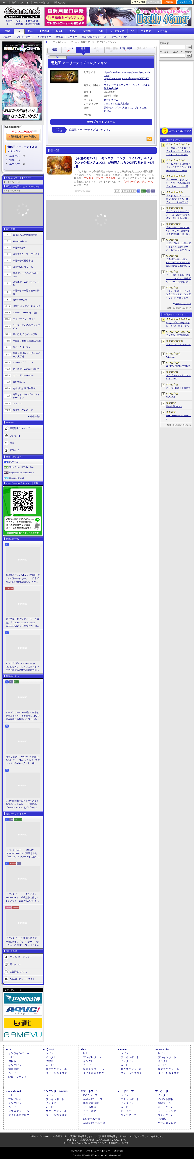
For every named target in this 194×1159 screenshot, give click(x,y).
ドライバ (14, 450)
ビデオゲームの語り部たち (26, 369)
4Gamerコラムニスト (23, 362)
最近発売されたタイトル (94, 37)
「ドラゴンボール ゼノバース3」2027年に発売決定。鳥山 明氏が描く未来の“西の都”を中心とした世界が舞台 (178, 215)
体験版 (59, 37)
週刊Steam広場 (20, 299)
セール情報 (89, 1107)
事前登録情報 (91, 1103)
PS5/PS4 (44, 31)
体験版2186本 (32, 24)
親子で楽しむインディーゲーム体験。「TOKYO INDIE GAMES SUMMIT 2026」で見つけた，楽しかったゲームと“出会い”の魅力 (23, 623)
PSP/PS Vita (162, 1049)
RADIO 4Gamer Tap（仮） (25, 312)
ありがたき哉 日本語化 (24, 388)
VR (101, 31)
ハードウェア (117, 31)
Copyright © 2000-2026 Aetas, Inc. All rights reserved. (97, 1155)
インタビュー (44, 37)
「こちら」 (114, 1139)
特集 (12, 159)
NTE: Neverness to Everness (178, 417)
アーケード (161, 1091)
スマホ (72, 31)
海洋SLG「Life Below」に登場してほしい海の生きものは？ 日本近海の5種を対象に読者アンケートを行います (23, 578)
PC (19, 31)
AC (132, 31)
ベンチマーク (128, 1114)
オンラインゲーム (18, 1053)
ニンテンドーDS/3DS (55, 1091)
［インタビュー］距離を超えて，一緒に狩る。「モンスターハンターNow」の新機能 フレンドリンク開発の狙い (22, 942)
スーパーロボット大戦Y (178, 388)
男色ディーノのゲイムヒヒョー (26, 275)
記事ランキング (17, 1076)
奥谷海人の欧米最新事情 (25, 234)
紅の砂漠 (170, 397)
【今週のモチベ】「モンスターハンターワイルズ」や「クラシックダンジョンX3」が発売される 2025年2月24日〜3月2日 (114, 162)
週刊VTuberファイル (23, 267)
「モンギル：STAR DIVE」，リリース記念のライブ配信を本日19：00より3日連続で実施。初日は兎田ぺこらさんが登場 (178, 231)
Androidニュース (92, 1099)
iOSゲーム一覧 (91, 1118)
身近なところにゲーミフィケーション (26, 396)
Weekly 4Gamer (20, 241)
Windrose (170, 357)
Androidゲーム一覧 (94, 1122)
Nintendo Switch (16, 478)
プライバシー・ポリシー (98, 1150)
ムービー (72, 37)
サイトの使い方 (41, 2)
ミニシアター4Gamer (23, 375)
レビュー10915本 (14, 24)
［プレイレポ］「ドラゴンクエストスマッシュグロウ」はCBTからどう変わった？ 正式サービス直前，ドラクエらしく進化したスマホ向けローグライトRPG (178, 294)
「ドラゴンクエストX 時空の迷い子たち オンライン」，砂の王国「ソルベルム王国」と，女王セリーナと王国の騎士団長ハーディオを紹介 (178, 199)
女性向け (88, 31)
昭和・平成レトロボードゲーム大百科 (26, 355)
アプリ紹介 (89, 1110)
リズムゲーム (165, 1114)
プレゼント (15, 435)
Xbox (30, 31)
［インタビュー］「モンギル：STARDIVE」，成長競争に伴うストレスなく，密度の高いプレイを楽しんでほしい (22, 898)
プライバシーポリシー (21, 957)
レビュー (7, 37)
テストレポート (130, 1099)
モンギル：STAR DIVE (177, 335)
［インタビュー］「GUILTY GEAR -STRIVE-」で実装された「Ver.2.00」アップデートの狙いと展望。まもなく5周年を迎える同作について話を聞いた (23, 853)
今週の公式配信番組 (23, 260)
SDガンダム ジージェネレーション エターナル (178, 324)
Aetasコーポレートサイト (22, 978)
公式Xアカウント (20, 2)
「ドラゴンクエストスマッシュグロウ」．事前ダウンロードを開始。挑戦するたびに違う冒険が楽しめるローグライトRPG (178, 278)
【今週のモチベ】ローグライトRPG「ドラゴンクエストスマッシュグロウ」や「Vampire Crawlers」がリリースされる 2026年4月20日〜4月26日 (178, 151)
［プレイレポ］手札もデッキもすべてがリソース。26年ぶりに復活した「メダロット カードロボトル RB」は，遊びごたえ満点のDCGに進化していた (178, 247)
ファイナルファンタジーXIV (178, 346)
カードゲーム (111, 99)
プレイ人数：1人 (124, 107)
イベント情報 (165, 1099)
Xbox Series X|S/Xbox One (21, 467)
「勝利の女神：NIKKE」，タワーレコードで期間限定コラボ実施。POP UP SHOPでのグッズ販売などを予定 (178, 263)
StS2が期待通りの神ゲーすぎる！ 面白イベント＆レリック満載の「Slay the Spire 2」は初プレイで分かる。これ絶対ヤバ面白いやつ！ (23, 804)
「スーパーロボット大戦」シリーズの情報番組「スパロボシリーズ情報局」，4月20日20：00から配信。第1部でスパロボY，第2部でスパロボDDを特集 (178, 183)
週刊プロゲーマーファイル (26, 254)
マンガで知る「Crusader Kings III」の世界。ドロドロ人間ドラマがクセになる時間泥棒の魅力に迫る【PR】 (22, 667)
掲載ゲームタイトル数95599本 (22, 21)
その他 (162, 1118)
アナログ (146, 31)
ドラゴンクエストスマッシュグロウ (178, 377)
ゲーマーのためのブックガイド (26, 327)
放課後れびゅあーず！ (24, 410)
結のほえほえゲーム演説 (25, 334)
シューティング (167, 1110)
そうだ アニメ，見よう (24, 319)
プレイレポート (24, 37)
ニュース (14, 155)
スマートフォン (89, 1091)
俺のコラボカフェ (22, 347)
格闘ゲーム (164, 1103)
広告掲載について (18, 971)
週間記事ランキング (20, 428)
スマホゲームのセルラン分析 (26, 283)
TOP (7, 31)
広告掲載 (118, 1150)
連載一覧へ (35, 416)
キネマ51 (17, 403)
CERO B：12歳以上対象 (116, 103)
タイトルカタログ (56, 1073)
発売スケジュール (56, 1069)
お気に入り (153, 2)
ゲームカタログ (119, 37)
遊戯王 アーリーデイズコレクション (90, 129)
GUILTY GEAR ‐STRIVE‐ (178, 366)
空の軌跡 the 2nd (174, 406)
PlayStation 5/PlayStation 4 (21, 472)
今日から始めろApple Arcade (27, 341)
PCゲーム (14, 462)
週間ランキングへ (183, 303)
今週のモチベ (19, 247)
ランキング (184, 2)
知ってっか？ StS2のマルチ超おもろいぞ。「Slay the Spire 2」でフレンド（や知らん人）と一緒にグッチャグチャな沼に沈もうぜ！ (23, 760)
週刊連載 (13, 1069)
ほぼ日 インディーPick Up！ (27, 306)
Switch (59, 31)
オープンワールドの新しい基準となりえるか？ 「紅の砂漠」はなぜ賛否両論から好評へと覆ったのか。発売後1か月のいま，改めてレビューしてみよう (23, 716)
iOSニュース (90, 1095)
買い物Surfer (19, 382)
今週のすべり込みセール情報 (26, 292)
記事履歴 (169, 2)
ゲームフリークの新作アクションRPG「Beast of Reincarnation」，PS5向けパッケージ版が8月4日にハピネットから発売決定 (178, 167)
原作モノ (109, 107)
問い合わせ (60, 2)
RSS (5, 2)
